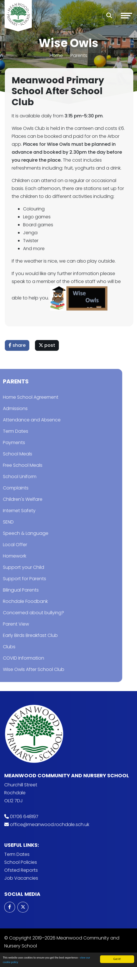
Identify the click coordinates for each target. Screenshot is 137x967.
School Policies (20, 862)
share (17, 345)
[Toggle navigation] (126, 15)
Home (56, 55)
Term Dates (17, 854)
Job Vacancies (21, 878)
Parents (78, 55)
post (48, 345)
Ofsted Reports (21, 870)
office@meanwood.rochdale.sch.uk (49, 824)
